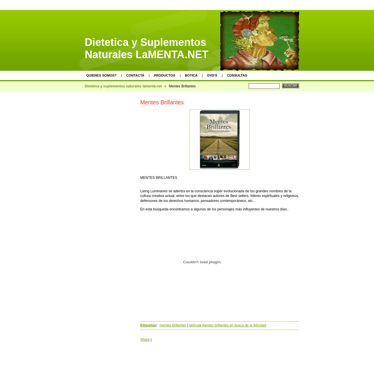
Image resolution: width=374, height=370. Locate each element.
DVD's (212, 75)
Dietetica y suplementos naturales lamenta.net (123, 86)
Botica (191, 75)
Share (145, 340)
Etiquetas (148, 325)
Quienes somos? (101, 75)
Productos (164, 75)
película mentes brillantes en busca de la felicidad (227, 325)
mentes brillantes (173, 325)
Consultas (237, 75)
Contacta (135, 75)
